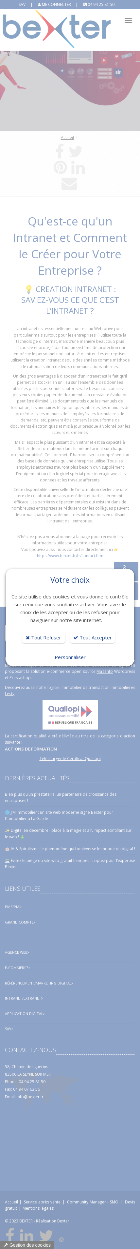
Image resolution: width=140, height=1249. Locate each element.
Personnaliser (70, 657)
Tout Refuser (43, 637)
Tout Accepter (92, 637)
